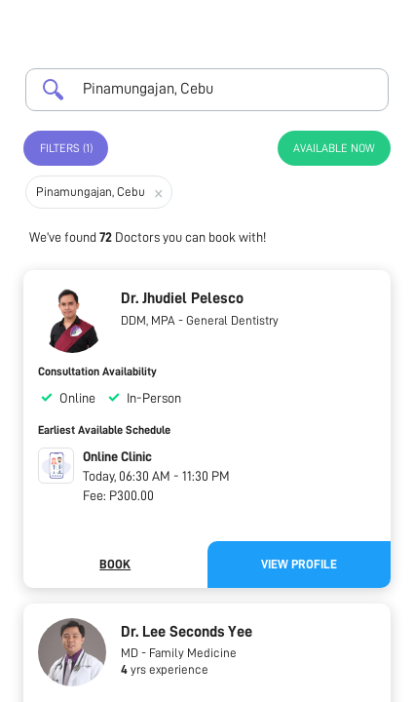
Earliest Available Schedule (104, 430)
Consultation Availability (97, 371)
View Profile (299, 564)
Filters (66, 148)
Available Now (334, 148)
